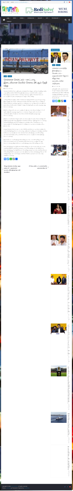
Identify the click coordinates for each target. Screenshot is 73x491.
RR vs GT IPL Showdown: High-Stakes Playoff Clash (69, 458)
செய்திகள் (9, 76)
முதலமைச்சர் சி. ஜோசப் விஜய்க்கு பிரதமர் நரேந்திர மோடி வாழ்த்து (69, 250)
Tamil (5, 76)
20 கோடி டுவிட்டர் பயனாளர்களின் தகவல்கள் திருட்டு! (39, 167)
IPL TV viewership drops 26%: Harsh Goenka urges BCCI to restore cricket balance (69, 385)
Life (47, 18)
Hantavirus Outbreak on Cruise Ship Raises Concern (69, 425)
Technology (55, 18)
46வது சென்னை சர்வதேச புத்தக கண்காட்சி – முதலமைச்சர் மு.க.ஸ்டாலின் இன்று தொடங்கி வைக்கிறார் (11, 169)
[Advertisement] (36, 34)
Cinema (22, 18)
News (14, 18)
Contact (9, 21)
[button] (10, 18)
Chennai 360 (30, 18)
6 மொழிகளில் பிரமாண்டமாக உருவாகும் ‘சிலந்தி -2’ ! (69, 214)
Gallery (40, 18)
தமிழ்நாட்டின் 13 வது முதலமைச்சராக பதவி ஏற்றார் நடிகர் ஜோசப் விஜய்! (69, 340)
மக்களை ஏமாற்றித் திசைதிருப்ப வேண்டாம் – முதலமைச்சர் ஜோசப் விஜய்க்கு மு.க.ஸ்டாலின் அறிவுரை (60, 76)
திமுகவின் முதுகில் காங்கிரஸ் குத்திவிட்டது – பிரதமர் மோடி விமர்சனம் (69, 121)
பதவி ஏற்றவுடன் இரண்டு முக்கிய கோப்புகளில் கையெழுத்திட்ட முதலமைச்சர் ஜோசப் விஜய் (69, 294)
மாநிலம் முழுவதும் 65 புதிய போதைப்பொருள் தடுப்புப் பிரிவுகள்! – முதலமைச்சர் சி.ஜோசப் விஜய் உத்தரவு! (69, 169)
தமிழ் (8, 18)
